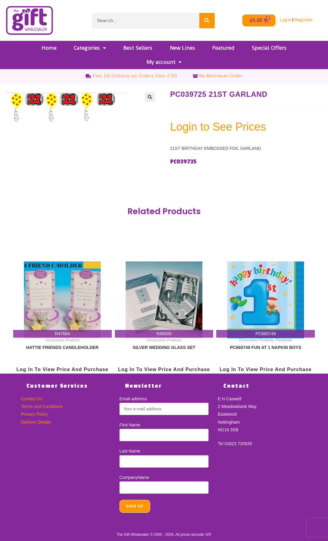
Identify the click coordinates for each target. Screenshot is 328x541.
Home (49, 48)
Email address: (133, 398)
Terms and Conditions (41, 406)
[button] (150, 97)
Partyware (284, 340)
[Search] (207, 20)
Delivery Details (36, 422)
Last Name (129, 451)
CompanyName (134, 477)
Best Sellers (137, 48)
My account (164, 62)
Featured (223, 48)
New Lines (182, 48)
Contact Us (31, 398)
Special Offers (269, 48)
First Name (129, 424)
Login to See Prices (218, 126)
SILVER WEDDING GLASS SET (164, 347)
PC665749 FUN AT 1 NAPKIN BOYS (266, 347)
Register (303, 19)
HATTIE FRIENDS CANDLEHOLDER (62, 347)
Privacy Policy (34, 414)
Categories (90, 47)
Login (285, 19)
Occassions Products (62, 340)
